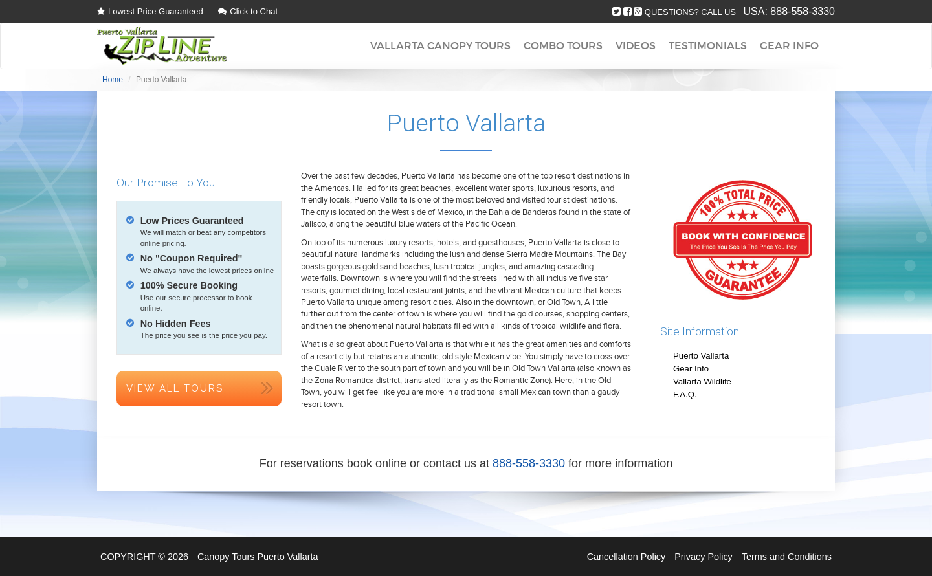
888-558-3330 (802, 11)
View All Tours (174, 388)
